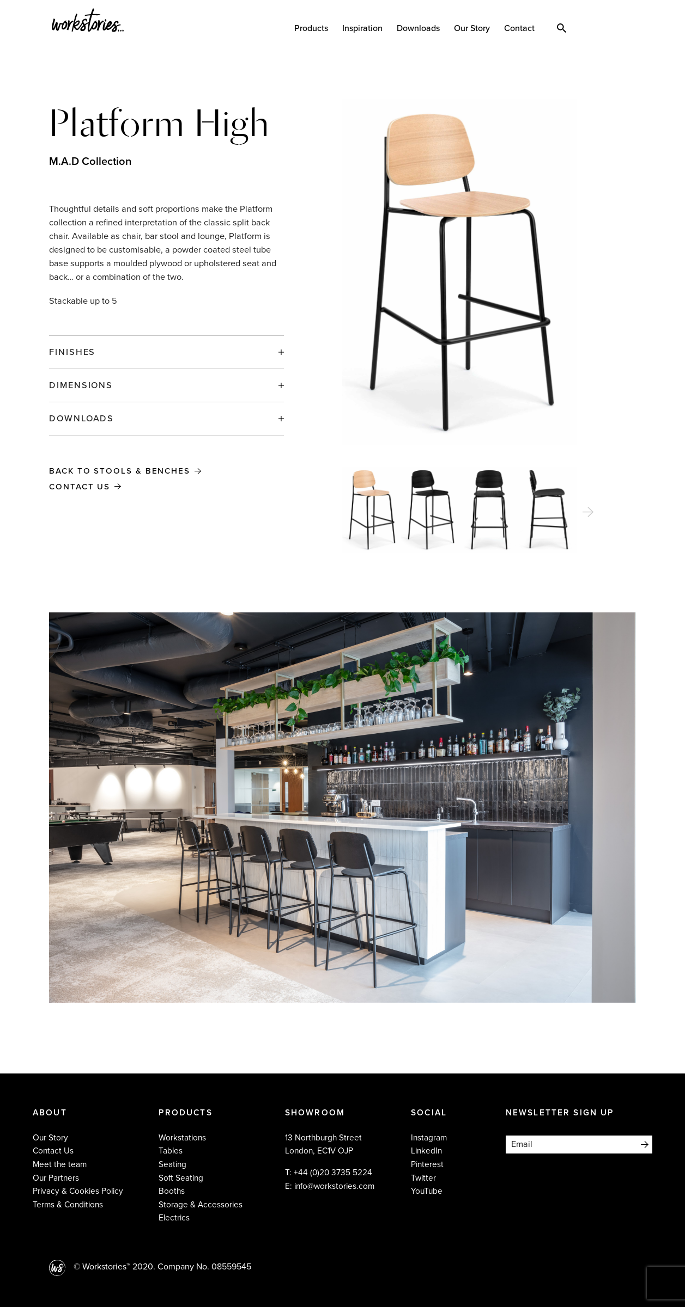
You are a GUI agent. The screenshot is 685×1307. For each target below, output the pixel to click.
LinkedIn (426, 1151)
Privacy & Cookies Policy (78, 1191)
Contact (522, 28)
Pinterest (427, 1164)
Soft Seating (181, 1178)
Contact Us (81, 486)
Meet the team (60, 1164)
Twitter (423, 1178)
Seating (172, 1164)
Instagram (429, 1138)
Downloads (420, 28)
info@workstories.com (334, 1186)
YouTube (426, 1191)
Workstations (182, 1138)
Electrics (174, 1218)
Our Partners (56, 1178)
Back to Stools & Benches (123, 470)
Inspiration (365, 28)
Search (564, 27)
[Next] (588, 512)
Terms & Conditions (68, 1205)
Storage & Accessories (201, 1205)
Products (314, 28)
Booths (172, 1191)
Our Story (475, 28)
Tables (171, 1151)
